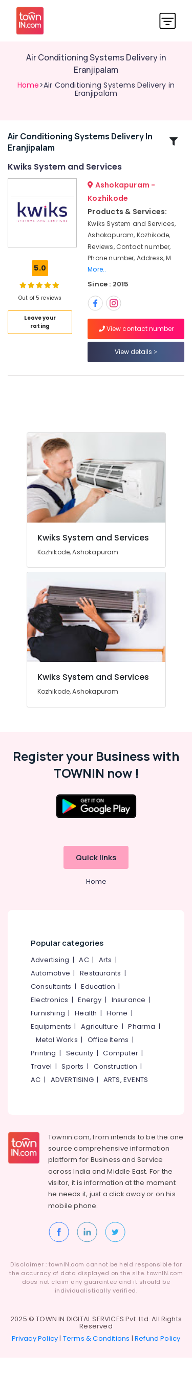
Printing (43, 1068)
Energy (89, 1015)
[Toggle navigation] (167, 20)
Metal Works (57, 1055)
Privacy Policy (35, 1354)
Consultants (51, 1002)
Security (80, 1068)
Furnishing (48, 1028)
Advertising (50, 975)
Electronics (49, 1015)
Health (86, 1028)
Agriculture (99, 1042)
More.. (97, 277)
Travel (41, 1082)
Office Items (108, 1055)
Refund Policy (158, 1354)
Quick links (96, 872)
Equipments (51, 1042)
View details (136, 359)
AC (84, 975)
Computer (120, 1068)
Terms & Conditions (96, 1354)
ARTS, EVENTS (125, 1095)
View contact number (136, 336)
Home (28, 85)
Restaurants (100, 988)
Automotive (50, 988)
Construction (115, 1082)
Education (98, 1002)
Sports (72, 1082)
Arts (105, 975)
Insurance (129, 1015)
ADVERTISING (72, 1095)
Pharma (141, 1042)
